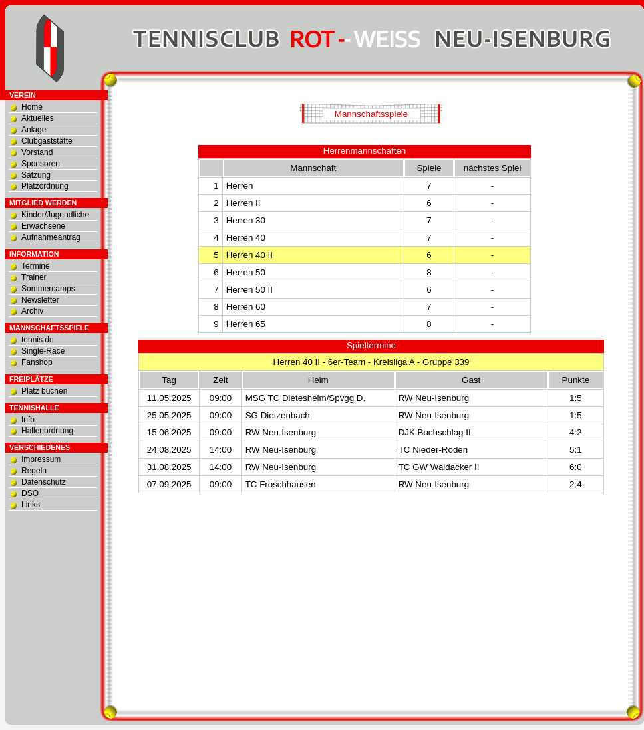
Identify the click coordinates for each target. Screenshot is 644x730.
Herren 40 (245, 238)
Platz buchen (44, 391)
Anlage (33, 129)
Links (30, 504)
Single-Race (43, 351)
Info (28, 419)
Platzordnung (45, 186)
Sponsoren (40, 163)
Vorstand (37, 152)
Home (32, 107)
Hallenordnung (47, 430)
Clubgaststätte (47, 141)
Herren (239, 186)
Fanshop (37, 362)
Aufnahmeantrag (50, 237)
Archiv (32, 311)
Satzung (36, 175)
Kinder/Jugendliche (55, 214)
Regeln (34, 470)
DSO (30, 493)
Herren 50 (245, 272)
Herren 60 (245, 307)
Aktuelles (37, 118)
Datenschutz (43, 482)
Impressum (41, 459)
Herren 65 (245, 324)
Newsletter (40, 299)
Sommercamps (48, 288)
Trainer (34, 277)
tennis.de (37, 339)
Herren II (243, 203)
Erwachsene (43, 226)
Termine (35, 266)
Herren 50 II (249, 290)
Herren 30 (245, 220)
